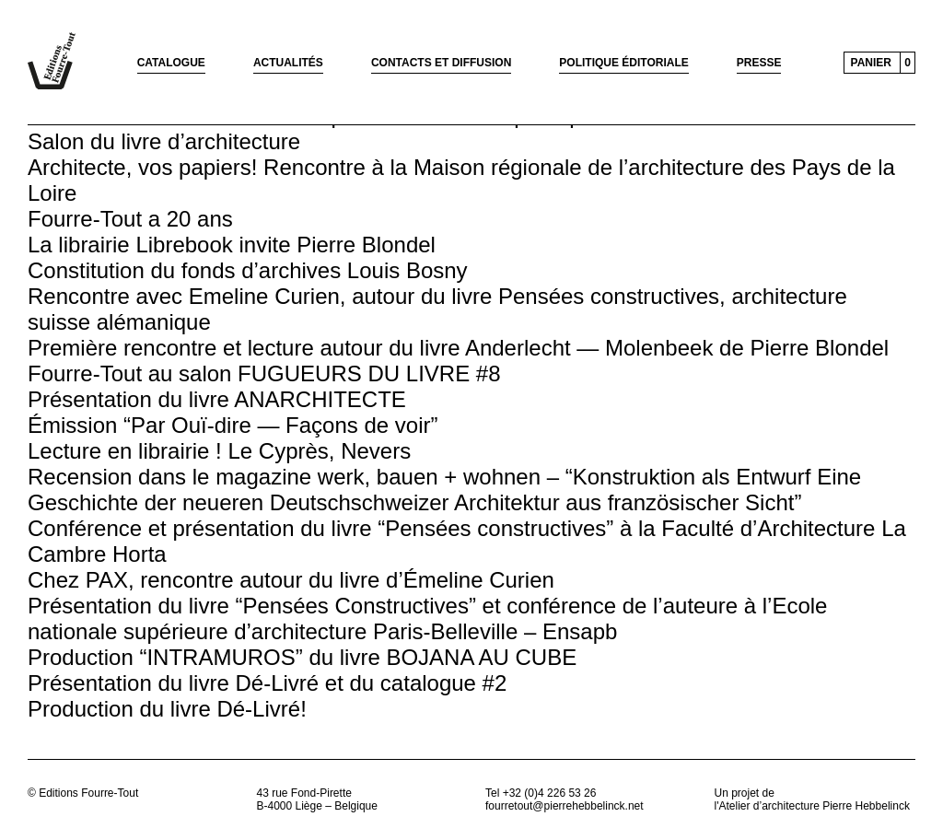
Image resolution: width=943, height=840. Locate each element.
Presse (759, 62)
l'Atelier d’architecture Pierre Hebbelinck (812, 805)
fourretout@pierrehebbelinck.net (564, 805)
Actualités (288, 62)
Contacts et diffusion (441, 62)
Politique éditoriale (623, 62)
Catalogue (171, 62)
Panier (871, 62)
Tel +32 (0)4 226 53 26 (540, 793)
